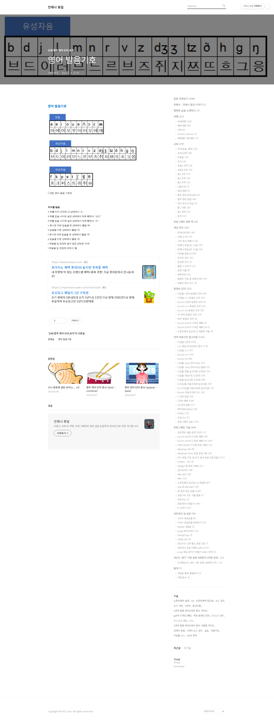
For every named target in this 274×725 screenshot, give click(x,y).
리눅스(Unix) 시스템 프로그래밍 (195, 445)
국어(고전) (185, 153)
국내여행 (185, 121)
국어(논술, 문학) (187, 148)
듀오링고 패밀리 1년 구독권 (70, 390)
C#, (192, 600)
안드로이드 (185, 470)
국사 (182, 161)
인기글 (187, 648)
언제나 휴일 (56, 7)
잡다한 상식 (185, 262)
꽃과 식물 (184, 270)
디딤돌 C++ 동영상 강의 (191, 297)
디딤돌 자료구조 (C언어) (191, 375)
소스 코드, (220, 600)
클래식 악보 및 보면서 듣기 (192, 278)
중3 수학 (184, 182)
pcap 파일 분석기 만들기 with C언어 (197, 552)
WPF (182, 478)
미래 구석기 (185, 236)
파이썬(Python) (187, 409)
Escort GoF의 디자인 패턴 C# (194, 327)
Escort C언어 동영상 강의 (192, 302)
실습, (206, 630)
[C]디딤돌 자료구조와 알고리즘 (194, 384)
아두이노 (183, 499)
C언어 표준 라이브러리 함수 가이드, (191, 610)
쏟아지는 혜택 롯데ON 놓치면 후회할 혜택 (80, 365)
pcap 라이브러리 (188, 531)
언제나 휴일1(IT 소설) (190, 245)
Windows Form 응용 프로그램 (195, 453)
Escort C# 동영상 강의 (191, 310)
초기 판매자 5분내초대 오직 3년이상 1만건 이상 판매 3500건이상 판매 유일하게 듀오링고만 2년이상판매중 (93, 397)
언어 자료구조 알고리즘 (189, 337)
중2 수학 (184, 178)
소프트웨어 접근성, (205, 600)
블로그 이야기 (186, 266)
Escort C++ (185, 354)
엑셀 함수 (184, 577)
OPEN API (184, 539)
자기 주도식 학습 (187, 203)
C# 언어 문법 (186, 405)
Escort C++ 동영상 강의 (191, 306)
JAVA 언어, (192, 635)
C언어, (188, 605)
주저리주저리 (186, 232)
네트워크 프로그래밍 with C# (193, 547)
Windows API (186, 449)
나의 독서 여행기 (188, 241)
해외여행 (184, 125)
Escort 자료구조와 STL (191, 392)
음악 (182, 216)
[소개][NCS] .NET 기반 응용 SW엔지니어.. (200, 562)
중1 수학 (184, 174)
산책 (181, 129)
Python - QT (185, 461)
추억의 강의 (185, 257)
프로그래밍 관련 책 (186, 221)
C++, (191, 620)
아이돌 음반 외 (187, 253)
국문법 (183, 157)
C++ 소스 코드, (181, 620)
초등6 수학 (185, 169)
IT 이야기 (184, 507)
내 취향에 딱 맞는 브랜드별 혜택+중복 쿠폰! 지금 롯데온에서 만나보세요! (93, 372)
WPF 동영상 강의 (187, 318)
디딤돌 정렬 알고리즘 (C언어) (194, 371)
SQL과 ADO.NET (188, 487)
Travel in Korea (187, 134)
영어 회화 (184, 190)
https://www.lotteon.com (67, 359)
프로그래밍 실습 (188, 421)
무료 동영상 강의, (201, 615)
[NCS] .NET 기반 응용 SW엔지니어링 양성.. (199, 557)
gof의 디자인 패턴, (183, 615)
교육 (179, 144)
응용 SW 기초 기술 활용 (191, 495)
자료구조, (215, 630)
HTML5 (183, 413)
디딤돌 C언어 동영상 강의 (192, 293)
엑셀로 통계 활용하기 (189, 573)
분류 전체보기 (184, 98)
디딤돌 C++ (185, 350)
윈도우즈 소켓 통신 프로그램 (193, 543)
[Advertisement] (104, 124)
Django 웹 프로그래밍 (190, 466)
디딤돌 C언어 (187, 342)
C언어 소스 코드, (195, 630)
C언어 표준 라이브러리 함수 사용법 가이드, (194, 625)
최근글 (177, 648)
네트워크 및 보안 (185, 513)
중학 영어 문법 (187, 199)
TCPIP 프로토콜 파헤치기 (192, 522)
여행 (179, 116)
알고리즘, (197, 605)
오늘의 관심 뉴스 (187, 283)
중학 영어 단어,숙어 (189, 195)
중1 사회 (184, 207)
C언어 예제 (186, 400)
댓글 (50, 503)
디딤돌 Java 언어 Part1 (191, 363)
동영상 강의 (183, 288)
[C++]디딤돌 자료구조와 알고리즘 (196, 388)
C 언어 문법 (185, 396)
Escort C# (185, 358)
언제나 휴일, (180, 630)
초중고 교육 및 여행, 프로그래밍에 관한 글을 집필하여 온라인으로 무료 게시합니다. (96, 524)
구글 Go (184, 417)
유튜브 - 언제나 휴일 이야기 (190, 104)
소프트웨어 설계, (182, 600)
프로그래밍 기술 (185, 427)
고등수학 (183, 186)
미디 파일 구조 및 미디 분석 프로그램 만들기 (201, 457)
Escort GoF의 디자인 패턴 (192, 323)
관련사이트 (209, 711)
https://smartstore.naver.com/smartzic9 (76, 385)
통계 (178, 568)
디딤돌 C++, (179, 635)
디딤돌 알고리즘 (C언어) (191, 379)
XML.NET (184, 474)
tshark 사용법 (186, 526)
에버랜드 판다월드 (188, 138)
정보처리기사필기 (189, 503)
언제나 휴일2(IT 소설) (190, 249)
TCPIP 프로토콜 (187, 518)
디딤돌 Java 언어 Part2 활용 (194, 367)
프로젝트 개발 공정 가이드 (192, 432)
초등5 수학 (185, 165)
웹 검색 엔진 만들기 (189, 491)
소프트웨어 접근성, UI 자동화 (194, 482)
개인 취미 (181, 227)
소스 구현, (178, 605)
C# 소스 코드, (218, 615)
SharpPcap (185, 535)
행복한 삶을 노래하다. (187, 110)
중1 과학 (184, 211)
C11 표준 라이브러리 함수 (193, 346)
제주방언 (184, 274)
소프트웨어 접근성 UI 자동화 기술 (195, 331)
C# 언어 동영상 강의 (189, 314)
